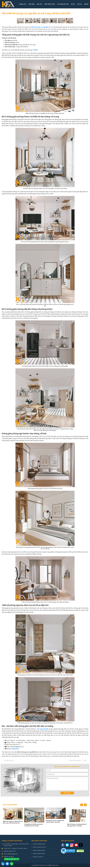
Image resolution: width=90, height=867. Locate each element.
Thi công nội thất (63, 4)
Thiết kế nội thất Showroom (39, 847)
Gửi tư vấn (67, 793)
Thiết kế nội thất (49, 4)
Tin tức (79, 4)
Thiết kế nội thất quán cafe (39, 844)
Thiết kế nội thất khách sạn (39, 853)
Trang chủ (22, 4)
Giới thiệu (31, 4)
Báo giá (39, 4)
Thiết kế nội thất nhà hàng (39, 850)
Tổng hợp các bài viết (38, 856)
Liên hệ (86, 4)
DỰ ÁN (73, 4)
